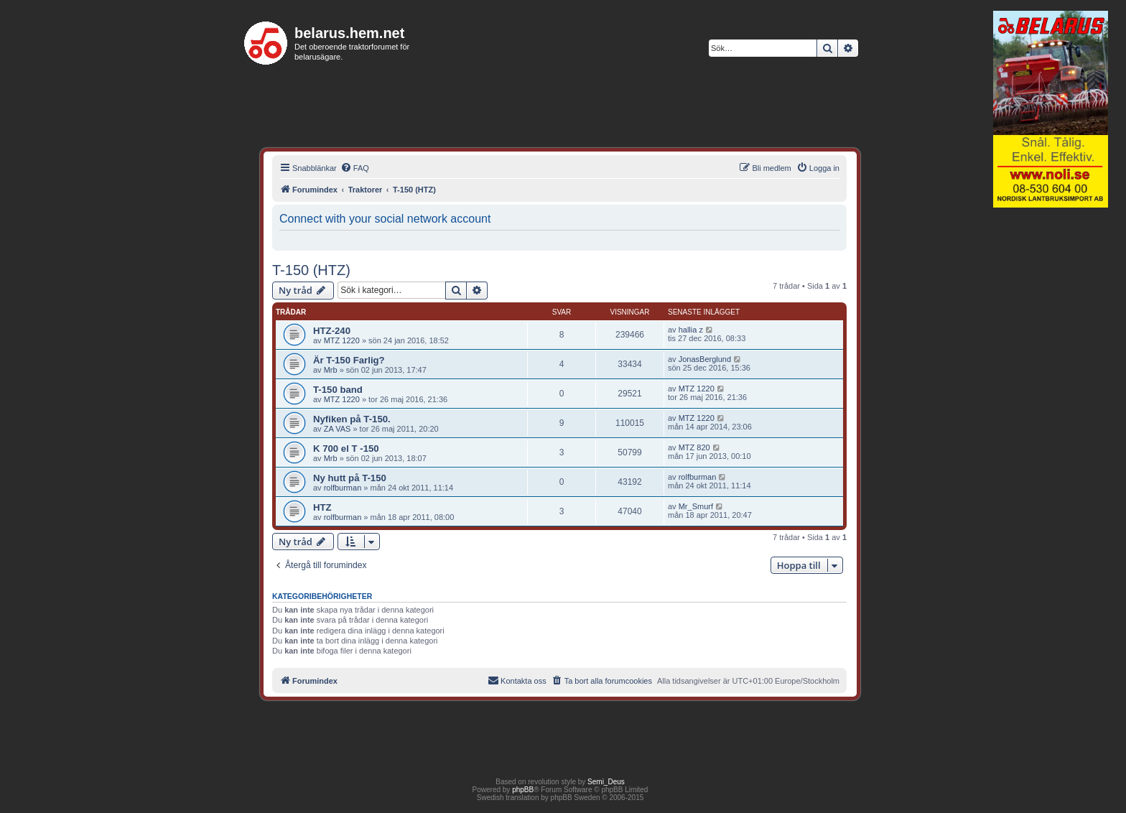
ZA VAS (337, 428)
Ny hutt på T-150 (349, 478)
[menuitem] (354, 168)
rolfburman (343, 487)
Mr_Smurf (696, 506)
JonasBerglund (705, 359)
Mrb (331, 370)
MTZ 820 (694, 447)
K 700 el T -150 (346, 448)
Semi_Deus (606, 782)
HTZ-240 (331, 330)
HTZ (322, 507)
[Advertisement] (1050, 433)
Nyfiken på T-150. (352, 419)
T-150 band (338, 389)
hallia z (691, 329)
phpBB (523, 790)
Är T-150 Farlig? (349, 360)
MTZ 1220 (342, 340)
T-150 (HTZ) (311, 270)
